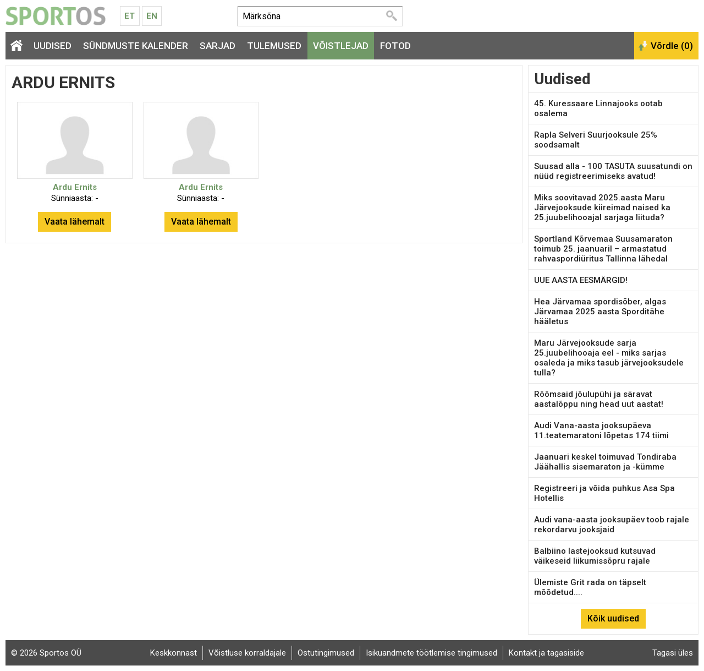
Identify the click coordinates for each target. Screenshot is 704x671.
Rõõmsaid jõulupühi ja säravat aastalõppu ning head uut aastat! (598, 399)
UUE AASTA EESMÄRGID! (581, 280)
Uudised (53, 45)
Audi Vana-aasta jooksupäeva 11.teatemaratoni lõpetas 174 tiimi (601, 430)
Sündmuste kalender (135, 45)
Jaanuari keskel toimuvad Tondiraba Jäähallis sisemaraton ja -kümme (605, 462)
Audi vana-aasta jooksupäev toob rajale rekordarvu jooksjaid (611, 524)
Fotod (395, 45)
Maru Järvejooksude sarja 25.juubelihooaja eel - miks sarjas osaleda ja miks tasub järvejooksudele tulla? (609, 358)
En (151, 16)
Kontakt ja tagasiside (546, 653)
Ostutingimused (326, 653)
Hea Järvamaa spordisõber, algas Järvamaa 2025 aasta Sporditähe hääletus (600, 311)
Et (129, 16)
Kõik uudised (613, 618)
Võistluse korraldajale (247, 653)
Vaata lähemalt (75, 221)
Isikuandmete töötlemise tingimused (431, 653)
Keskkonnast (173, 653)
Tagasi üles (672, 653)
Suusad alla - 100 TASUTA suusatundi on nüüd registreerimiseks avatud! (613, 171)
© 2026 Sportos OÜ (46, 653)
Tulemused (274, 45)
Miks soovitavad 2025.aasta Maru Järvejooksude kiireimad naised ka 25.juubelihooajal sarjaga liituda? (602, 207)
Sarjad (217, 45)
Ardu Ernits (75, 187)
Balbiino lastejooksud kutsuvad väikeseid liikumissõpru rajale (595, 556)
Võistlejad (341, 45)
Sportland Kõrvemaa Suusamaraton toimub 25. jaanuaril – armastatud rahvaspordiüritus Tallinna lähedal (603, 249)
